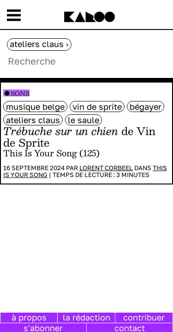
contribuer (144, 317)
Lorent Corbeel (106, 168)
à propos (29, 317)
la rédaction (86, 317)
